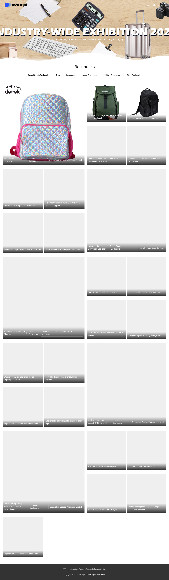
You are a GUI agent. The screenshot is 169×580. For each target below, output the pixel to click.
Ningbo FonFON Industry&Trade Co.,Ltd (65, 160)
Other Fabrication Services (90, 39)
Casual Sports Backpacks (38, 75)
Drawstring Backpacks (65, 75)
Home (148, 5)
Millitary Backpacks (112, 75)
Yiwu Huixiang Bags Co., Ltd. (152, 248)
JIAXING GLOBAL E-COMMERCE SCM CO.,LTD (58, 333)
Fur (105, 39)
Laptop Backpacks (89, 75)
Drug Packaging (115, 39)
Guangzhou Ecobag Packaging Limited (148, 422)
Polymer (72, 39)
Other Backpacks (134, 75)
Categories (158, 5)
